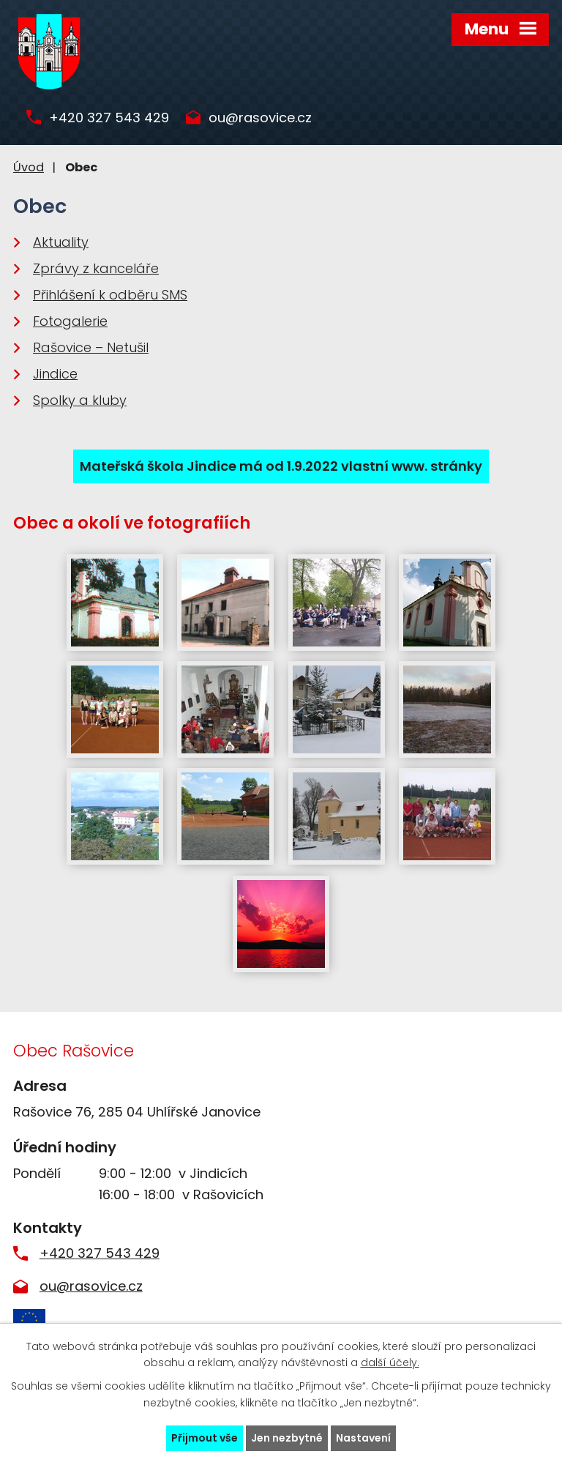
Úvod (28, 167)
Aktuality (61, 242)
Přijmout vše (204, 1438)
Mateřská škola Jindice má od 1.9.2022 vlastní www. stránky (281, 466)
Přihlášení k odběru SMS (110, 295)
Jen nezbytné (287, 1438)
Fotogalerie (70, 321)
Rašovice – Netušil (91, 347)
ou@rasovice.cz (260, 118)
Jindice (55, 374)
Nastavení (363, 1438)
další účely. (390, 1363)
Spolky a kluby (80, 400)
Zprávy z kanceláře (96, 268)
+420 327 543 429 (109, 118)
